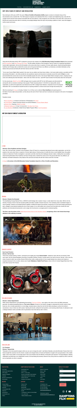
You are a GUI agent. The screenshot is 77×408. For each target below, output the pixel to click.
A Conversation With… (6, 389)
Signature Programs (6, 374)
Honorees (4, 387)
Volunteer (4, 375)
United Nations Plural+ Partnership (28, 375)
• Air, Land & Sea (24, 394)
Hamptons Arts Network (26, 379)
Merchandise (4, 379)
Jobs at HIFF (42, 374)
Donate (22, 390)
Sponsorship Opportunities (7, 371)
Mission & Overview (44, 369)
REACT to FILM (21, 104)
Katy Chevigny (18, 63)
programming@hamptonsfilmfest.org (47, 394)
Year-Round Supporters (26, 389)
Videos (3, 395)
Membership (23, 385)
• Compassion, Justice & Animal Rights (29, 392)
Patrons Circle (24, 384)
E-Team (15, 90)
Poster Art (4, 390)
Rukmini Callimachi (10, 106)
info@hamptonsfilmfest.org (45, 390)
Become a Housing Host (7, 377)
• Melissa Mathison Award (26, 395)
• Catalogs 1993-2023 (6, 385)
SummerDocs (5, 392)
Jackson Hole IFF (24, 377)
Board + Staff (42, 371)
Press (41, 377)
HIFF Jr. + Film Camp (25, 372)
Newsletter (42, 372)
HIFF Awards (4, 372)
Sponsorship (23, 387)
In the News (42, 379)
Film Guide (4, 369)
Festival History (5, 384)
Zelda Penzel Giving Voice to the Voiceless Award (33, 211)
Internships (43, 375)
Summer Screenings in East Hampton (28, 374)
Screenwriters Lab (5, 394)
